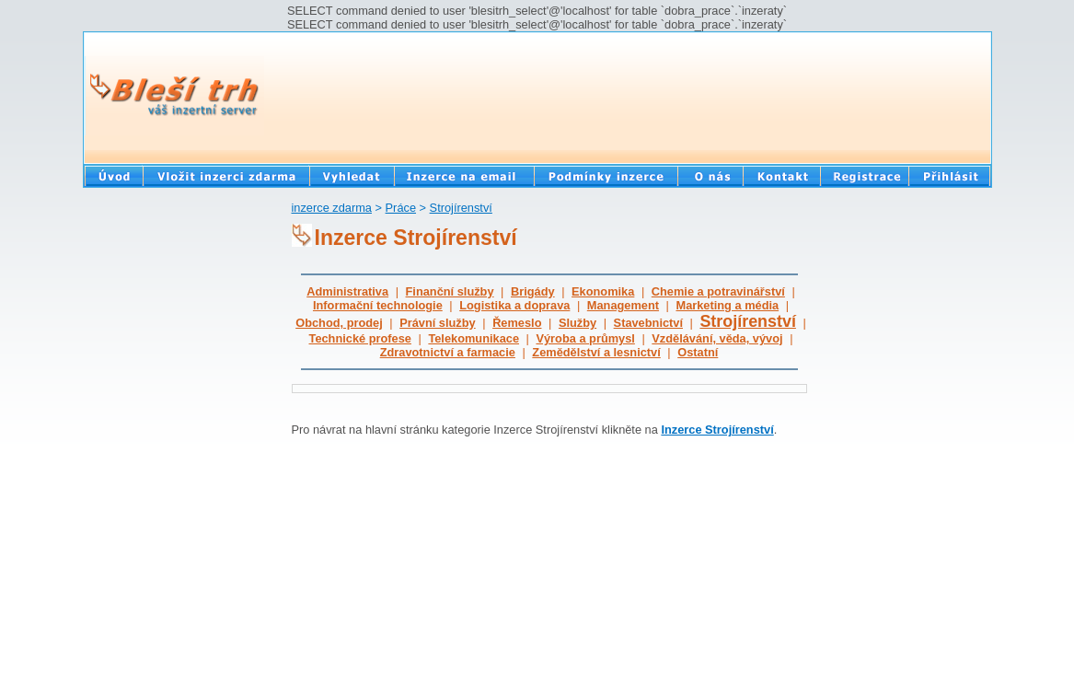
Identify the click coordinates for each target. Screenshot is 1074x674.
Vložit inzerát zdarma (226, 175)
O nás (710, 175)
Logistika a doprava (514, 305)
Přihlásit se (949, 175)
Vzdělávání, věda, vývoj (717, 338)
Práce (401, 208)
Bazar (113, 175)
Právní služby (437, 323)
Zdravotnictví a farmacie (447, 352)
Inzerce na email (464, 175)
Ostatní (697, 352)
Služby (577, 323)
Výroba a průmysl (585, 338)
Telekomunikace (473, 338)
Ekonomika (603, 291)
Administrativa (347, 291)
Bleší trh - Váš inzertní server (174, 95)
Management (623, 305)
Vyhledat (351, 175)
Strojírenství (461, 208)
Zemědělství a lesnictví (596, 352)
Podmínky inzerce (605, 175)
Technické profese (360, 338)
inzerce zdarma (332, 208)
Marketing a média (727, 305)
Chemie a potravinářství (718, 291)
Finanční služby (450, 291)
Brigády (533, 291)
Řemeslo (516, 323)
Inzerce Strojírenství (717, 429)
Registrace (864, 175)
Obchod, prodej (339, 323)
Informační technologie (378, 305)
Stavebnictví (648, 323)
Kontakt (781, 175)
